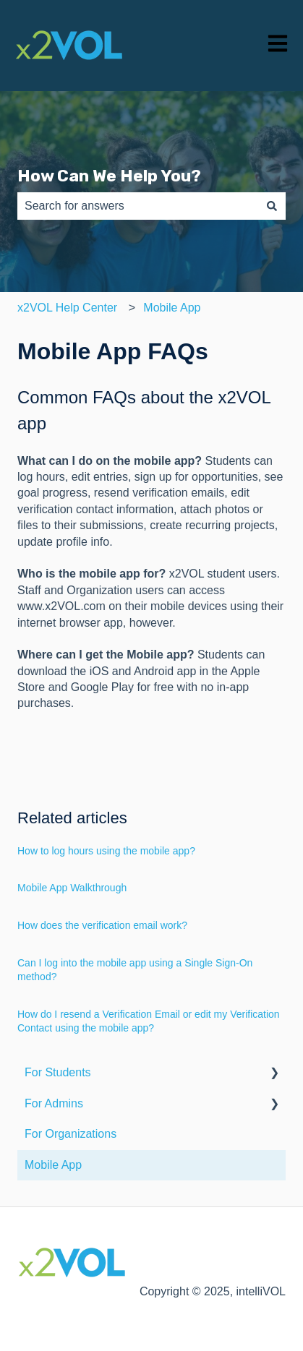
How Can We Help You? (109, 176)
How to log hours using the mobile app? (106, 851)
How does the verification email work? (102, 925)
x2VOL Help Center (67, 307)
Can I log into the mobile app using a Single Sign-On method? (134, 970)
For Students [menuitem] (58, 1072)
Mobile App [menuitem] (53, 1165)
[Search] (272, 206)
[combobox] (137, 206)
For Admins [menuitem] (54, 1103)
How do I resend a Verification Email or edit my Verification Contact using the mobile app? (148, 1021)
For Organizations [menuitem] (70, 1134)
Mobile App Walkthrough (72, 887)
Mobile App (171, 307)
